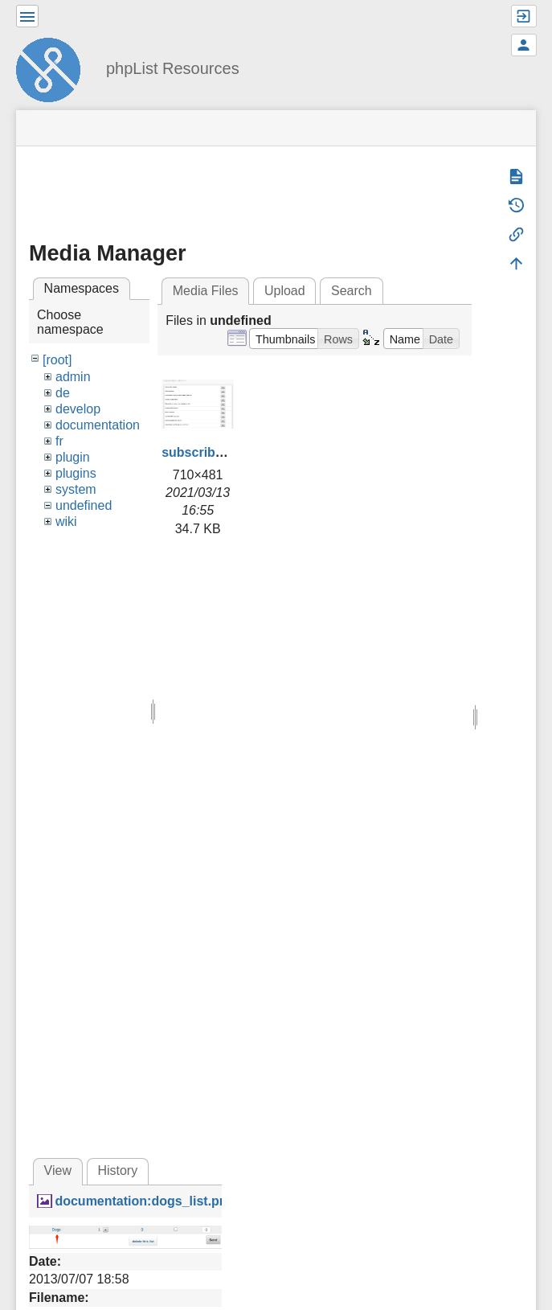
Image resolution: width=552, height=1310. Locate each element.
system (75, 489)
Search (351, 291)
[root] (57, 360)
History (117, 1170)
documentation (97, 425)
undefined (83, 505)
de (62, 393)
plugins (75, 473)
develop (77, 409)
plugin (72, 457)
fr (59, 441)
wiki (66, 521)
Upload (284, 291)
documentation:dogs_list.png (145, 1201)
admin (73, 377)
